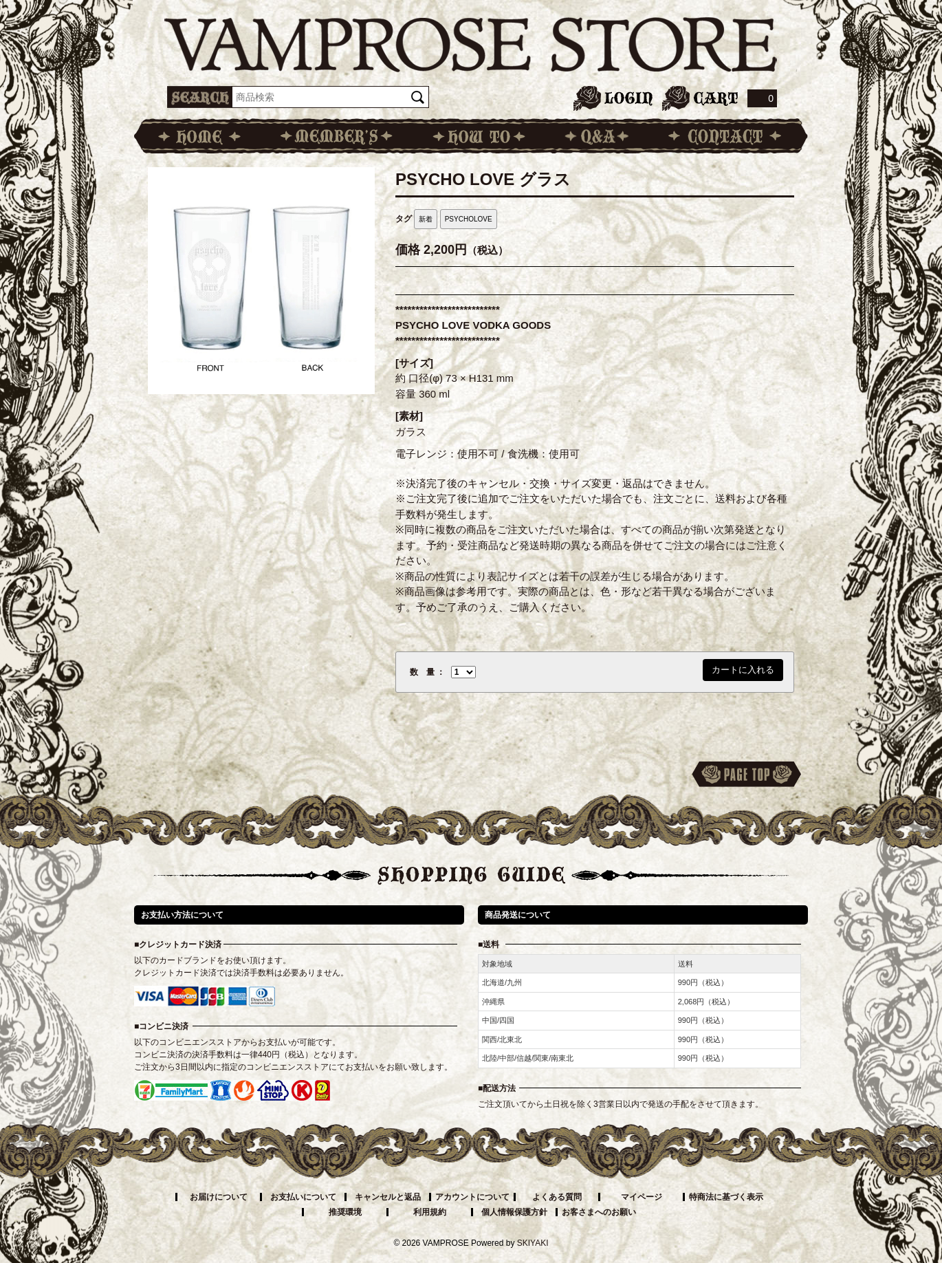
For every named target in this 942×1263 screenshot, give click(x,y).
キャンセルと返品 (388, 1197)
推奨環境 (345, 1212)
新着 (425, 219)
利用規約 (429, 1212)
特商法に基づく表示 (726, 1197)
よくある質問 (557, 1197)
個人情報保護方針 (514, 1212)
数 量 (422, 672)
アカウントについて (472, 1197)
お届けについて (219, 1197)
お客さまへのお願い (599, 1212)
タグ (403, 219)
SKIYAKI (533, 1243)
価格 (407, 250)
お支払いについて (303, 1197)
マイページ (641, 1197)
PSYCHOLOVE (468, 219)
